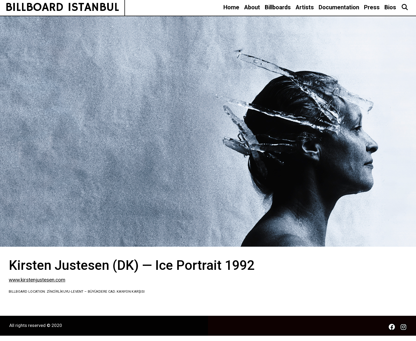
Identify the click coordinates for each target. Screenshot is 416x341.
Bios (390, 7)
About (252, 7)
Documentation (339, 7)
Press (372, 7)
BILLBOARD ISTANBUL (62, 7)
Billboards (278, 7)
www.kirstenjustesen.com (37, 280)
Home (231, 7)
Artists (305, 7)
